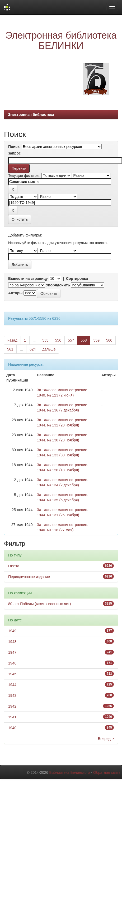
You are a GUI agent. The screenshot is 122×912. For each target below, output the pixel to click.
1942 (12, 706)
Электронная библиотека (31, 114)
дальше (48, 349)
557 (71, 340)
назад (12, 340)
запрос (14, 153)
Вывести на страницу (28, 278)
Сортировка (77, 278)
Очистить (20, 219)
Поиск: (14, 147)
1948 (12, 642)
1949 (12, 631)
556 (58, 340)
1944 (12, 685)
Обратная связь (106, 772)
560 (109, 340)
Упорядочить (58, 285)
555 (45, 340)
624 (33, 349)
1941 (12, 717)
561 (10, 349)
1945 (12, 674)
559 (96, 340)
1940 (12, 728)
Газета (13, 566)
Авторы (15, 293)
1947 (12, 652)
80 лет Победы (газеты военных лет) (39, 604)
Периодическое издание (29, 577)
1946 (12, 663)
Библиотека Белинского (69, 772)
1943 (12, 695)
